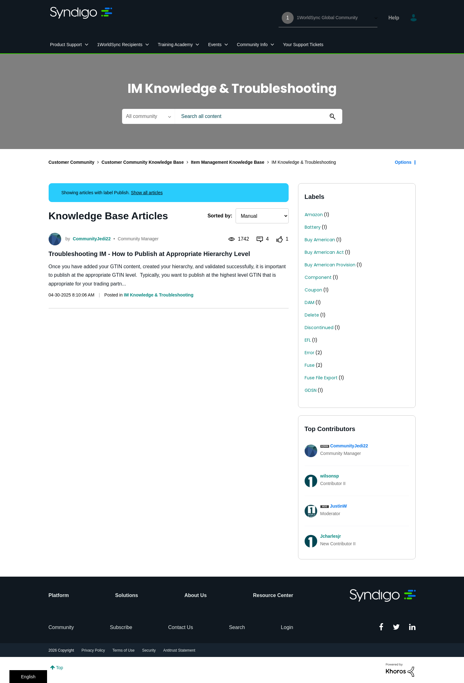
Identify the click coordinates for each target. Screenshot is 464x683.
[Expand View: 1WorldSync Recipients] (147, 44)
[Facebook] (381, 627)
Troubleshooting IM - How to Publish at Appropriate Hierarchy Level (149, 253)
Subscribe (121, 627)
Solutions (126, 595)
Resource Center (273, 595)
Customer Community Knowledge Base (143, 162)
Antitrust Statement (179, 650)
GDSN (311, 390)
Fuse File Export (321, 378)
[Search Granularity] (148, 116)
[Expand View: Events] (226, 44)
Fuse (310, 365)
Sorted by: (219, 215)
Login (287, 627)
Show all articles (147, 192)
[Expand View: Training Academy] (197, 44)
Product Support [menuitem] (66, 44)
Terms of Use (123, 650)
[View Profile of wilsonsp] (329, 475)
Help (393, 17)
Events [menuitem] (214, 44)
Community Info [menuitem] (252, 44)
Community (61, 627)
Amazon (314, 214)
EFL (308, 340)
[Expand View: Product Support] (86, 44)
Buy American (320, 240)
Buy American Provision (330, 265)
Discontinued (319, 327)
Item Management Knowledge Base (227, 162)
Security (149, 650)
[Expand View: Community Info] (272, 44)
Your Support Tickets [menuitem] (303, 44)
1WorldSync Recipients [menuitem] (119, 44)
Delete (312, 315)
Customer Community (71, 162)
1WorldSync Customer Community (81, 18)
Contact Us (180, 627)
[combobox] (258, 116)
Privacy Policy (93, 650)
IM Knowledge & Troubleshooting (159, 294)
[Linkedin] (412, 627)
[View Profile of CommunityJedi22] (349, 445)
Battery (313, 227)
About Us (195, 595)
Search (237, 627)
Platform (59, 595)
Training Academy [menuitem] (175, 44)
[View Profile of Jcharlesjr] (330, 536)
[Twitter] (396, 627)
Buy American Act (324, 252)
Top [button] (59, 667)
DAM (309, 302)
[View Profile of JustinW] (338, 506)
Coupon (313, 290)
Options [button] (403, 162)
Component (318, 277)
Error (309, 353)
